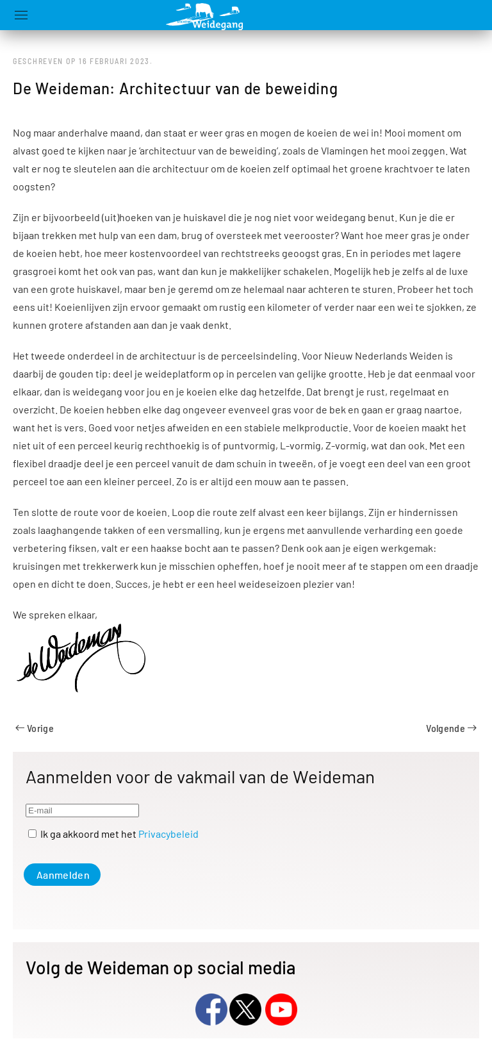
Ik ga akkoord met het (113, 833)
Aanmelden (63, 875)
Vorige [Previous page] (34, 728)
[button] (21, 15)
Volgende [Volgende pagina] (451, 728)
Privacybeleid (168, 833)
